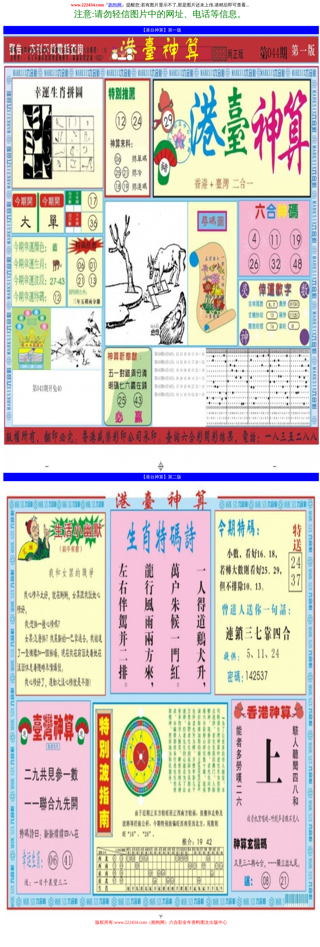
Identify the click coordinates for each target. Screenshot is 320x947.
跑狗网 (115, 5)
